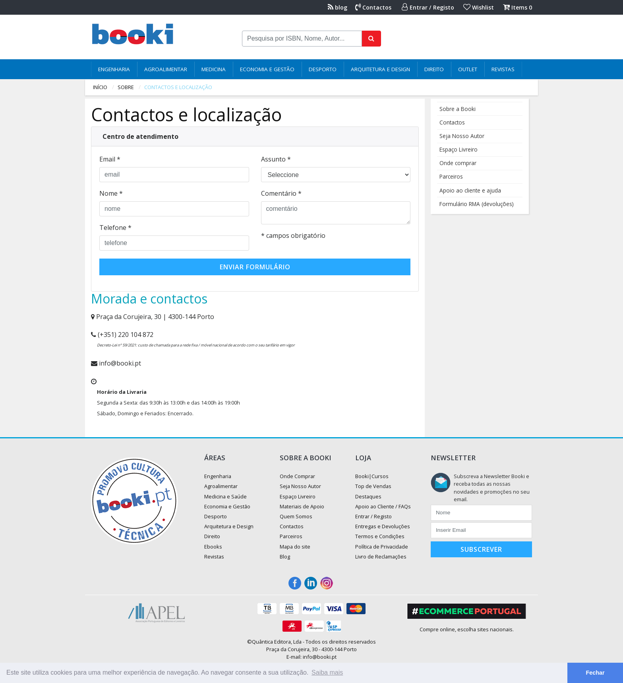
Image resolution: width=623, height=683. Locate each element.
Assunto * (276, 159)
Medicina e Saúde (225, 496)
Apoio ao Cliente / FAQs (383, 506)
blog (337, 7)
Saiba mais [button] (327, 672)
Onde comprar (457, 163)
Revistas (503, 69)
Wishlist (478, 7)
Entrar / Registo (428, 7)
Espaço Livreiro (458, 149)
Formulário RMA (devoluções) (476, 204)
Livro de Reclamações (380, 556)
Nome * (111, 193)
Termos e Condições (379, 536)
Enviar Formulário (255, 267)
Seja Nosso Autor (461, 136)
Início (100, 87)
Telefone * (115, 227)
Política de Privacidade (381, 546)
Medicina (213, 69)
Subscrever (481, 549)
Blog (285, 556)
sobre (126, 87)
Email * (109, 159)
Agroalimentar (165, 69)
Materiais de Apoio (302, 506)
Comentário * (281, 193)
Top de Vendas (373, 486)
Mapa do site (295, 546)
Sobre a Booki (457, 109)
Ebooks (213, 546)
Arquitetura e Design (380, 69)
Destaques (368, 496)
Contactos (373, 7)
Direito (434, 69)
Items (517, 7)
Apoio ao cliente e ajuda (470, 190)
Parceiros (451, 176)
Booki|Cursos (372, 476)
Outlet (467, 69)
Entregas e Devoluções (382, 526)
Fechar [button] (595, 672)
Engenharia (114, 69)
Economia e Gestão (267, 69)
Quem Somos (296, 516)
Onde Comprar (297, 476)
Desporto (323, 69)
